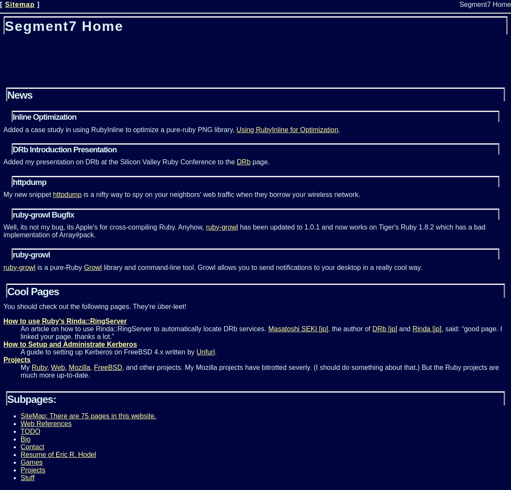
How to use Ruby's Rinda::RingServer (65, 322)
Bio (25, 440)
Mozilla (79, 368)
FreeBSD (108, 368)
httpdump (67, 196)
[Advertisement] (255, 62)
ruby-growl (222, 228)
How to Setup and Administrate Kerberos (70, 345)
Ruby (39, 368)
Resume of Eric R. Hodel (58, 456)
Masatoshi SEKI (292, 330)
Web (58, 368)
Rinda (421, 330)
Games (32, 463)
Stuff (28, 479)
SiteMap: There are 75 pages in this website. (88, 417)
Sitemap (20, 4)
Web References (46, 425)
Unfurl (206, 353)
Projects (16, 361)
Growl (93, 268)
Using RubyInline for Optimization (287, 131)
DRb (244, 163)
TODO (30, 432)
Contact (32, 448)
